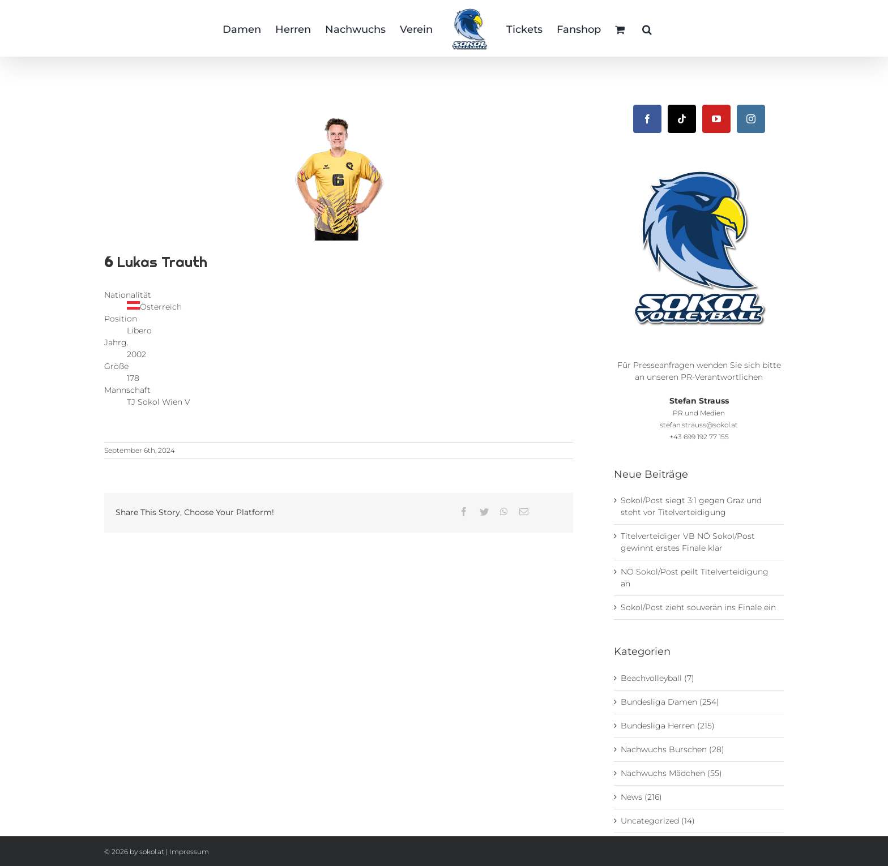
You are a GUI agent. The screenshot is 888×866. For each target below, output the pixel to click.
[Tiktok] (682, 119)
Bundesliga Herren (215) (668, 726)
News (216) (641, 797)
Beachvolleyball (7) (657, 678)
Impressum (189, 851)
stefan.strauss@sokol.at (699, 425)
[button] (647, 28)
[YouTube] (716, 119)
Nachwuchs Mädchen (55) (671, 773)
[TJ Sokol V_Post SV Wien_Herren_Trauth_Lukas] (338, 170)
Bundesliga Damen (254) (670, 702)
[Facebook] (647, 119)
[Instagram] (751, 119)
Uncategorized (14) (658, 821)
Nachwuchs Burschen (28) (672, 749)
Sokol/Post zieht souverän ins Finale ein (698, 607)
